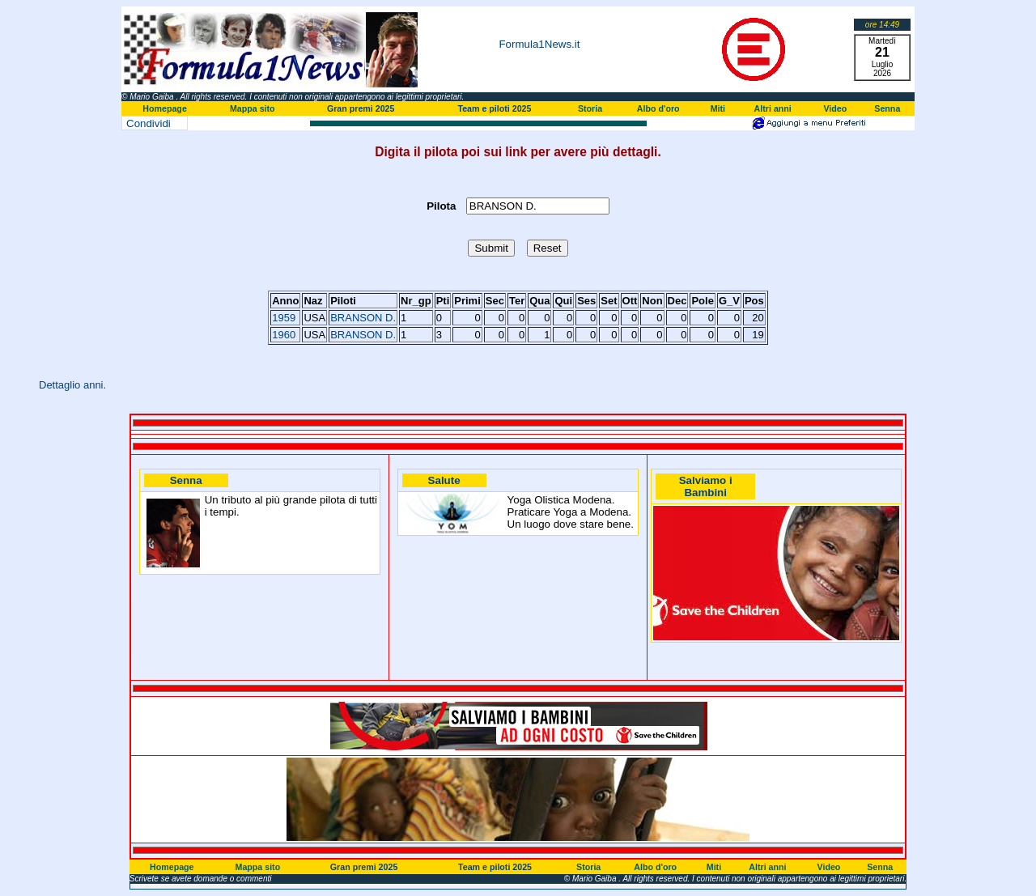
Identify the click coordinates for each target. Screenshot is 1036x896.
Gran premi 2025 (361, 108)
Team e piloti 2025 (494, 108)
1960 (283, 335)
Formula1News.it (539, 44)
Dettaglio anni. (72, 385)
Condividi (148, 123)
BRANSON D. (363, 318)
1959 (283, 318)
